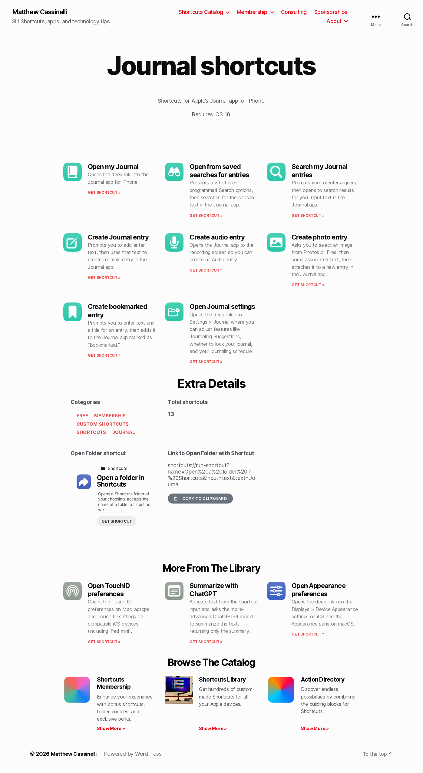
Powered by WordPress (137, 756)
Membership (252, 12)
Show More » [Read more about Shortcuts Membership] (111, 730)
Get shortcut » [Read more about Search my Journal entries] (308, 216)
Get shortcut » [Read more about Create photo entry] (308, 285)
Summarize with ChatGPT (214, 590)
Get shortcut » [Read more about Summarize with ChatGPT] (206, 642)
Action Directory (325, 680)
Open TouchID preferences (109, 590)
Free (82, 416)
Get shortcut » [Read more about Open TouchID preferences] (104, 642)
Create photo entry (319, 238)
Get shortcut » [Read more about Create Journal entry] (104, 278)
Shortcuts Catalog (201, 12)
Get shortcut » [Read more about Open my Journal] (104, 193)
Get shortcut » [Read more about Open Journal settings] (206, 362)
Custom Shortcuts (103, 425)
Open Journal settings (222, 307)
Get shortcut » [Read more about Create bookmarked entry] (104, 356)
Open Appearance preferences (318, 590)
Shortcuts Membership (115, 684)
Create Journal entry (118, 238)
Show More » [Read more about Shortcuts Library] (213, 730)
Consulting (294, 12)
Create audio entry (217, 238)
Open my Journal (113, 167)
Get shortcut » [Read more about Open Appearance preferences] (308, 635)
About (334, 21)
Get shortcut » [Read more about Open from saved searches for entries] (206, 216)
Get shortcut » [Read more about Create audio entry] (206, 271)
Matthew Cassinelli (43, 12)
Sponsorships (331, 12)
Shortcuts (91, 433)
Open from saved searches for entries (219, 171)
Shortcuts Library (225, 680)
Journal (123, 433)
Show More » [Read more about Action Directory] (315, 730)
